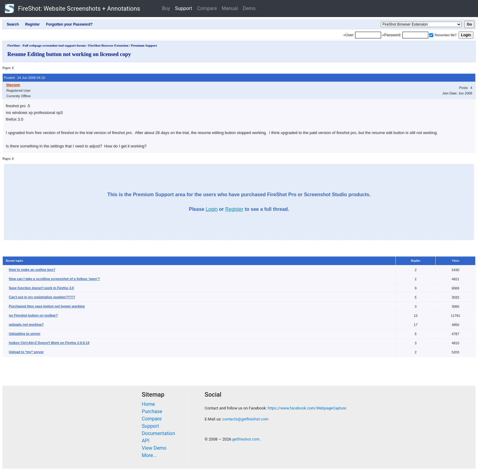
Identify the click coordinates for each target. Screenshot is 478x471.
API (145, 441)
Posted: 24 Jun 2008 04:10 (24, 78)
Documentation (158, 433)
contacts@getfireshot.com (246, 419)
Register (234, 209)
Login (212, 209)
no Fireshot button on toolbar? (33, 315)
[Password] (415, 35)
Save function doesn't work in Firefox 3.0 (41, 288)
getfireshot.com (246, 439)
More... (149, 455)
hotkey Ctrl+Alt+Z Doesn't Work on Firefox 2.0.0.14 (49, 343)
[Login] (368, 35)
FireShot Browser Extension (108, 45)
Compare (207, 8)
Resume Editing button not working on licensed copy (69, 54)
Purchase (152, 411)
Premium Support (144, 45)
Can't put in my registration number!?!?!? (42, 297)
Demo (249, 8)
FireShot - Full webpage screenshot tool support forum (46, 45)
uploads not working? (26, 324)
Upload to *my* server (26, 352)
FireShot (72, 8)
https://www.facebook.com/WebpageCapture (307, 408)
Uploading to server (24, 333)
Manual (230, 8)
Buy (166, 8)
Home (148, 404)
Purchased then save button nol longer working (47, 306)
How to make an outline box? (32, 269)
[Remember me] (431, 35)
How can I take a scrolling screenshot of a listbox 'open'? (54, 279)
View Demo (154, 448)
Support (183, 8)
